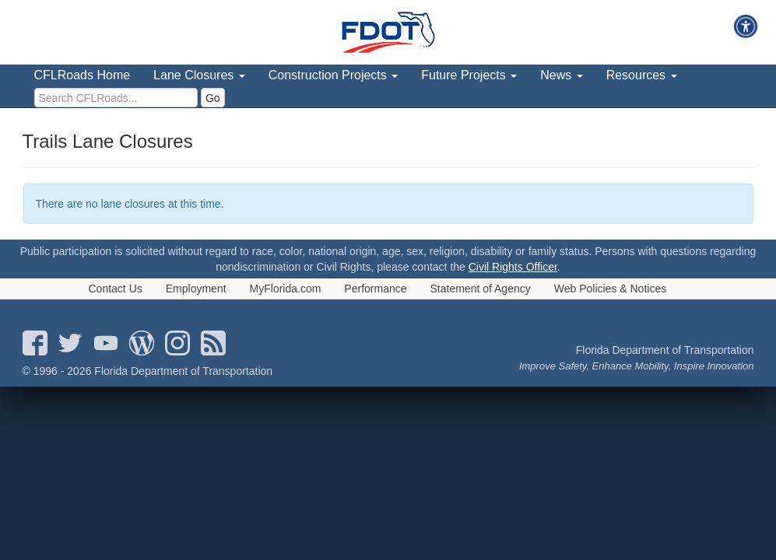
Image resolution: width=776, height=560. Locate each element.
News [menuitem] (561, 75)
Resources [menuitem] (641, 75)
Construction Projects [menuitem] (334, 75)
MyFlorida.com (285, 288)
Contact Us (115, 288)
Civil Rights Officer (513, 267)
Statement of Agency (480, 288)
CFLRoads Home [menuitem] (82, 75)
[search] (116, 97)
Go (212, 98)
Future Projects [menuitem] (469, 75)
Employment (196, 288)
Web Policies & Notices (610, 288)
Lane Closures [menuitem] (199, 75)
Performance (375, 288)
